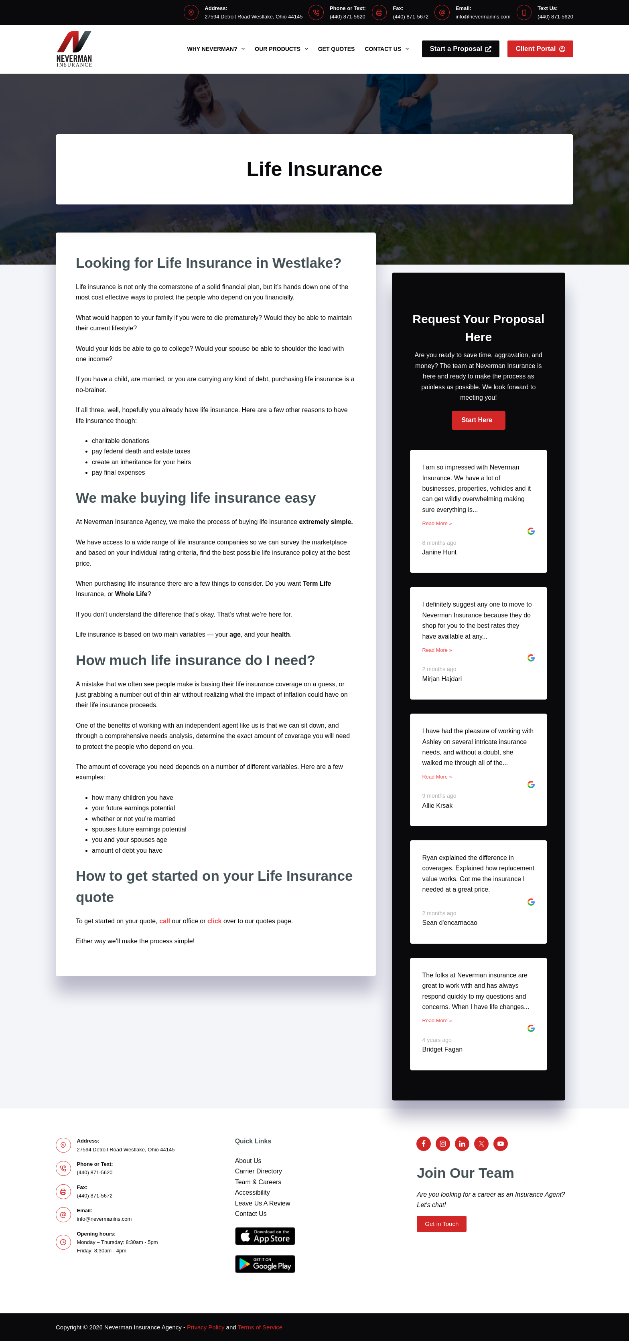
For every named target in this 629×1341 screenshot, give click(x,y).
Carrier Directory (258, 1171)
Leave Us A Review (262, 1203)
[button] (478, 420)
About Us (248, 1160)
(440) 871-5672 (410, 17)
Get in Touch (442, 1223)
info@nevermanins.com (483, 17)
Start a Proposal (461, 49)
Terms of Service (260, 1327)
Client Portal (540, 49)
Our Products (283, 49)
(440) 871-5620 (347, 17)
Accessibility (252, 1192)
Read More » (437, 523)
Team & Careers (258, 1182)
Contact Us (388, 49)
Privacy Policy (205, 1327)
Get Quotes (336, 49)
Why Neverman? (217, 49)
